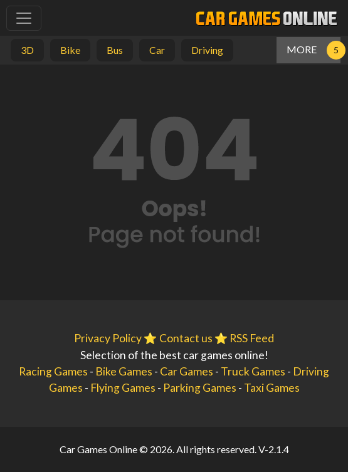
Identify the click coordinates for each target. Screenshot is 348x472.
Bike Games (123, 371)
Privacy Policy (108, 338)
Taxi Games (272, 387)
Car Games (186, 371)
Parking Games (199, 387)
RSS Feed (251, 338)
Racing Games (53, 371)
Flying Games (123, 387)
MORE (302, 49)
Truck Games (253, 371)
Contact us (186, 338)
